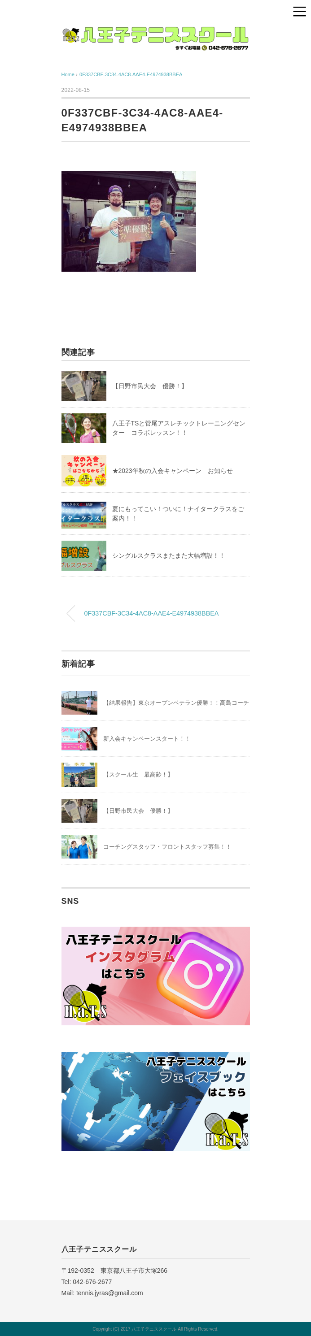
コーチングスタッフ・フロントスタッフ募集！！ (167, 846)
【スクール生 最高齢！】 (138, 774)
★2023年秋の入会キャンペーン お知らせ (172, 470)
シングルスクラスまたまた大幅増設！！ (168, 555)
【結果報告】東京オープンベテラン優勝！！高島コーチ (176, 702)
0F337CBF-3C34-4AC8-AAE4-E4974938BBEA (130, 74)
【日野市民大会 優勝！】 (150, 386)
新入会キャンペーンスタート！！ (147, 738)
